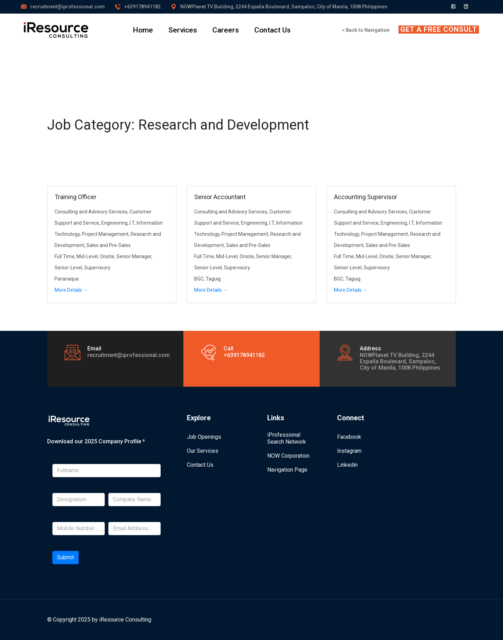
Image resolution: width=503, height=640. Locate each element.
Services (182, 30)
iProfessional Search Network (286, 438)
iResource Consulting (125, 619)
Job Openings (204, 437)
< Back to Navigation (365, 30)
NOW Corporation (288, 455)
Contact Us (272, 30)
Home (143, 30)
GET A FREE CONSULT (438, 29)
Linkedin (347, 464)
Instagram (349, 451)
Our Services (202, 451)
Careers (225, 30)
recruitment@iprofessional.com (67, 6)
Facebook (349, 437)
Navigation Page (287, 469)
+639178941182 (142, 6)
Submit (65, 557)
